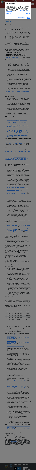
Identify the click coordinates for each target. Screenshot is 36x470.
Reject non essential (21, 17)
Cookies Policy (22, 10)
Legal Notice (8, 13)
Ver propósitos (27, 13)
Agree (28, 17)
